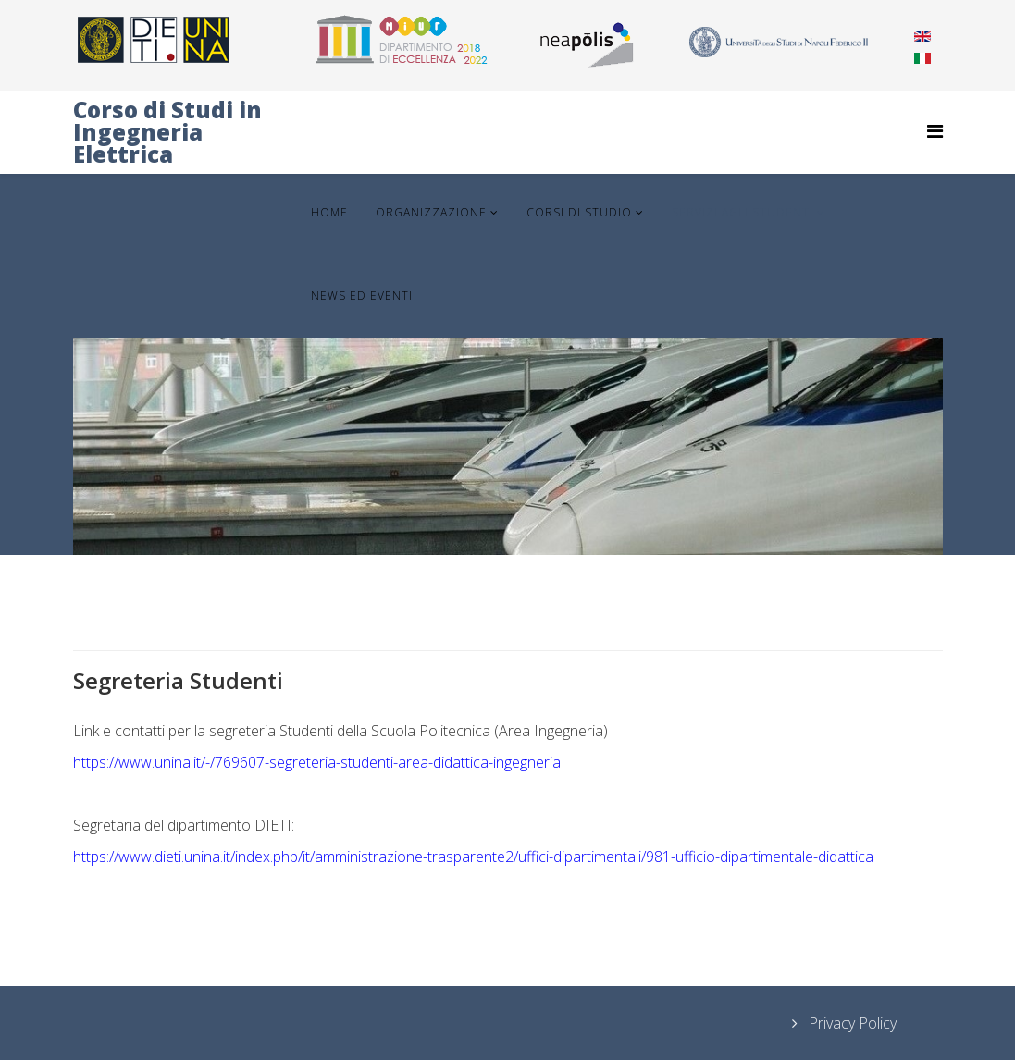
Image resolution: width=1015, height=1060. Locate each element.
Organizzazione (431, 212)
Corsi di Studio (579, 212)
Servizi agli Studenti (742, 212)
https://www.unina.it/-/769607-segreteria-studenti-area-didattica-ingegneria (317, 762)
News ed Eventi (362, 295)
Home (329, 212)
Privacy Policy (851, 1023)
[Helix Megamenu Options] (935, 131)
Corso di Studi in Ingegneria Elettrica (167, 131)
